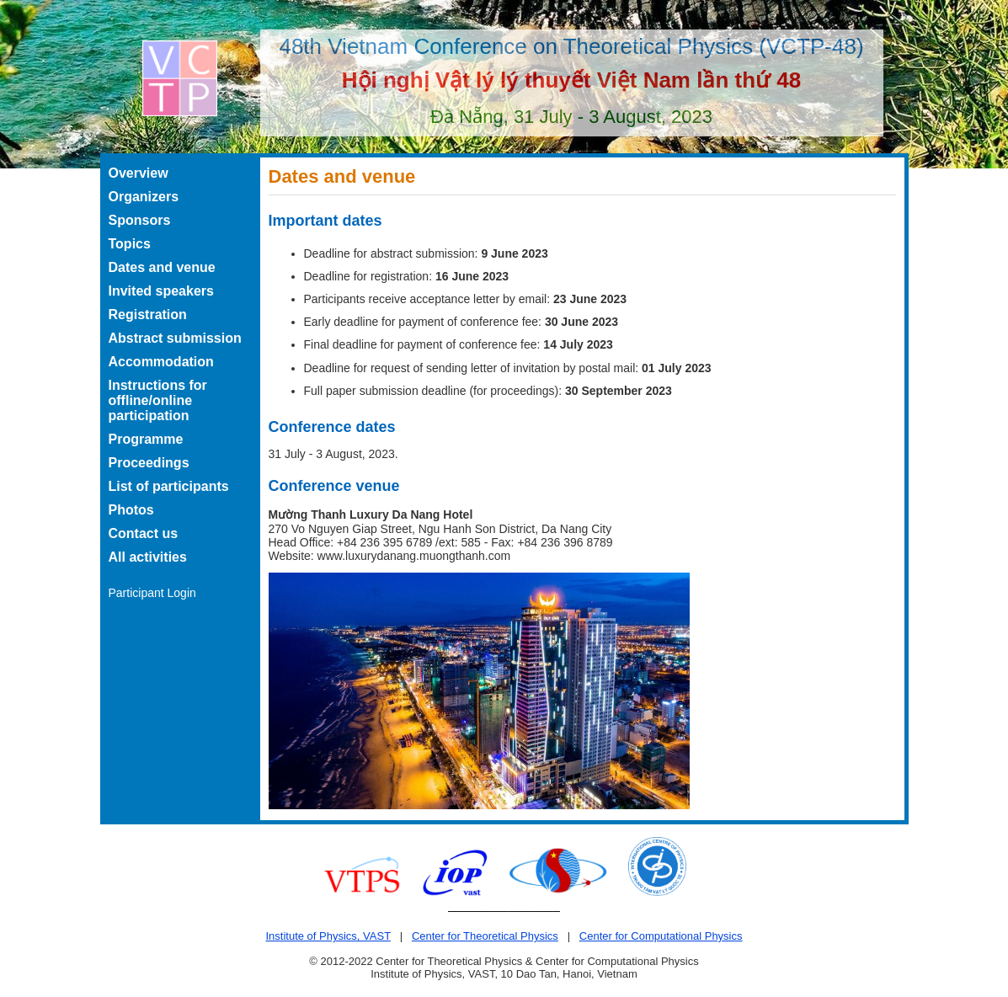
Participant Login (152, 593)
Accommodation (161, 362)
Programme (146, 439)
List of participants (169, 486)
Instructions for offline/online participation (158, 400)
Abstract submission (175, 338)
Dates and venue (162, 267)
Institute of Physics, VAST (327, 936)
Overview (138, 173)
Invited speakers (161, 291)
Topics (130, 244)
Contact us (144, 533)
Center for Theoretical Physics (485, 936)
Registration (148, 314)
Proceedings (149, 463)
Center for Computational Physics (661, 936)
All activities (148, 557)
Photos (131, 510)
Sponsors (140, 220)
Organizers (144, 196)
